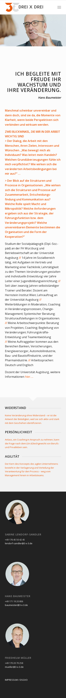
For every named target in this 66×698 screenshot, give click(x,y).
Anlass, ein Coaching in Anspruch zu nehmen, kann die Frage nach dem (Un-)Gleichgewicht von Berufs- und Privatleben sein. (32, 443)
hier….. (29, 377)
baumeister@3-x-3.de (16, 605)
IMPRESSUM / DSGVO (16, 679)
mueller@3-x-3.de (14, 666)
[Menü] (59, 7)
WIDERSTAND (15, 408)
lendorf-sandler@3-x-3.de (18, 543)
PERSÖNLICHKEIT (18, 432)
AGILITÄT (12, 456)
